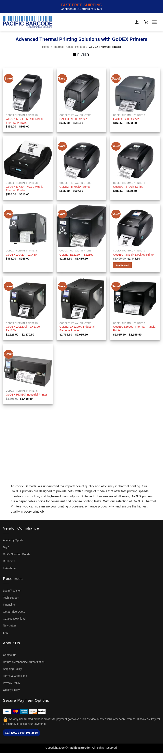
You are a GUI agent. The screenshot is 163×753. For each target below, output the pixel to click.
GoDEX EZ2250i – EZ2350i (77, 254)
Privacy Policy (11, 683)
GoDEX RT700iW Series (75, 186)
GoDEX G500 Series (126, 119)
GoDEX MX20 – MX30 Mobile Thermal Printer (24, 188)
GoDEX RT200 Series (73, 119)
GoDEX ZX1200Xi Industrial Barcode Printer (77, 328)
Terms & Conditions (15, 675)
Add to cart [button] (122, 265)
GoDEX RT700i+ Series (128, 186)
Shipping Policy (12, 668)
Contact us (9, 654)
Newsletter (9, 625)
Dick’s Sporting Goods (16, 554)
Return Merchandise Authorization (24, 662)
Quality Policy (11, 689)
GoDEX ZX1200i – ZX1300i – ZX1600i (24, 328)
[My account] (137, 22)
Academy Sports (13, 540)
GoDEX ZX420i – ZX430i (21, 254)
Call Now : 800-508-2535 (21, 732)
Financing (9, 604)
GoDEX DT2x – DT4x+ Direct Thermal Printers (24, 120)
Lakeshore (9, 568)
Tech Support (11, 597)
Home (45, 46)
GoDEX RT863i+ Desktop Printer (134, 254)
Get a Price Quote (14, 611)
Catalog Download (14, 618)
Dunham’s (9, 561)
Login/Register (12, 590)
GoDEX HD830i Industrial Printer (26, 394)
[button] (146, 22)
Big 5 (6, 547)
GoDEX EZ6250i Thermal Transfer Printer (134, 328)
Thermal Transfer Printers (69, 46)
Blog (5, 632)
